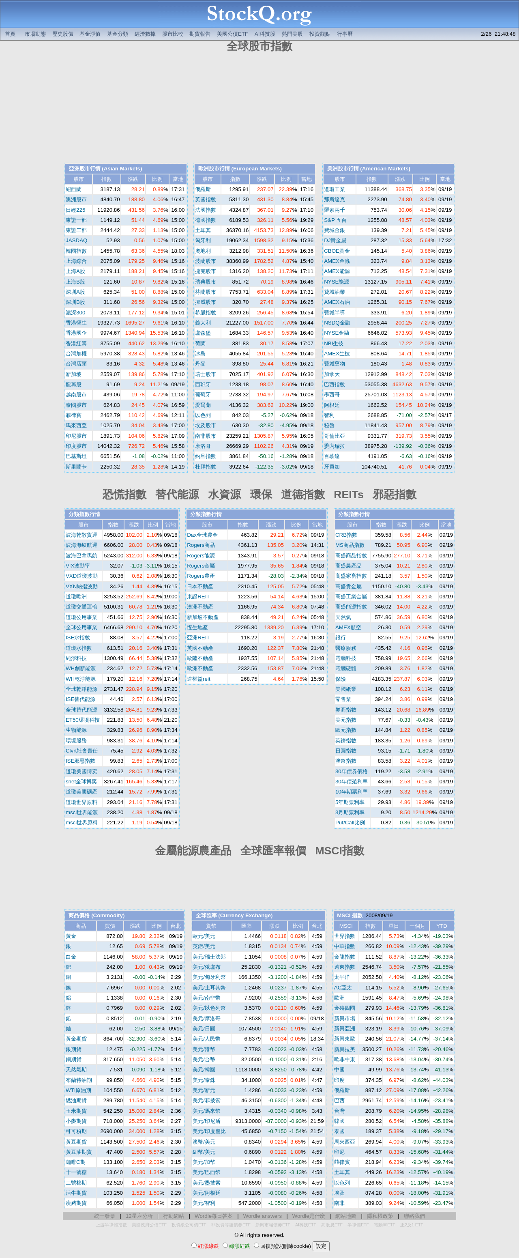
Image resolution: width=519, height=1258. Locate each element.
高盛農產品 (348, 566)
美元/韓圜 (204, 1070)
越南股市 (76, 394)
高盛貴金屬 (348, 586)
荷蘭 (200, 343)
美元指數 (345, 720)
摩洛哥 (203, 446)
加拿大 (332, 374)
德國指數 (205, 220)
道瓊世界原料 (81, 802)
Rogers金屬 (201, 566)
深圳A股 (75, 292)
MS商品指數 (350, 545)
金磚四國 (344, 1008)
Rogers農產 (201, 576)
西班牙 (203, 384)
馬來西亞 (76, 425)
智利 (329, 415)
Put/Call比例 (350, 822)
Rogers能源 (201, 556)
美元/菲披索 (207, 1100)
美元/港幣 (204, 1049)
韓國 (339, 1121)
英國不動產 (200, 648)
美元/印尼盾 (207, 1121)
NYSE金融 (336, 333)
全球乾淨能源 (81, 689)
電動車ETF (384, 1224)
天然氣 (343, 617)
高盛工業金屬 (351, 597)
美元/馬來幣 (207, 1111)
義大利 (203, 323)
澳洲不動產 (200, 607)
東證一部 (76, 220)
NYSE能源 (336, 282)
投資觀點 (319, 34)
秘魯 (329, 425)
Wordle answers (262, 1216)
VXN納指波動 (82, 586)
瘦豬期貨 (76, 1203)
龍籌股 (73, 384)
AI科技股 (265, 34)
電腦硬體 (345, 668)
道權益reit (198, 679)
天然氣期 (76, 1070)
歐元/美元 (204, 936)
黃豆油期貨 (79, 1152)
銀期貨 (73, 1049)
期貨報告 (199, 34)
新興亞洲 (344, 1029)
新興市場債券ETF (272, 1224)
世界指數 (344, 936)
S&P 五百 (335, 220)
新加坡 (73, 374)
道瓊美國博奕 (81, 771)
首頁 (10, 34)
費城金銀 (334, 230)
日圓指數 (345, 751)
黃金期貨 (76, 1039)
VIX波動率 (78, 566)
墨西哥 (332, 394)
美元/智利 (204, 1203)
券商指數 (345, 710)
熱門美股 (292, 34)
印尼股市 (76, 436)
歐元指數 (345, 730)
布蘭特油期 (79, 1080)
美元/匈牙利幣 (209, 977)
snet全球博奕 (81, 781)
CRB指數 (346, 535)
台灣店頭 (76, 364)
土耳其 (203, 230)
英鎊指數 (345, 741)
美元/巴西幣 (207, 1172)
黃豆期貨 (76, 1142)
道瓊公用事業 (81, 617)
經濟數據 (145, 34)
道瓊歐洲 (76, 597)
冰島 (200, 354)
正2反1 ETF (411, 1224)
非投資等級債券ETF (231, 1224)
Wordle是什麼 (308, 1216)
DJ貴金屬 (335, 240)
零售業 (343, 699)
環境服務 (76, 741)
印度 (339, 1080)
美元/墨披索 (207, 1183)
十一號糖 (76, 1172)
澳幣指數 (345, 761)
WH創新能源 (81, 668)
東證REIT (198, 597)
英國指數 (205, 199)
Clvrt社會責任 (82, 751)
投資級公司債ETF (189, 1224)
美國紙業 (345, 689)
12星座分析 (139, 1216)
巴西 (339, 1100)
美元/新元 (204, 1090)
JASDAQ (76, 240)
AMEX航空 (348, 627)
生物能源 (76, 730)
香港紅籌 (76, 343)
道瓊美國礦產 (81, 792)
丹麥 (200, 364)
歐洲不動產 (200, 668)
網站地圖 (345, 1216)
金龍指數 (344, 957)
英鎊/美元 (204, 946)
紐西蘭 (73, 189)
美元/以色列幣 (209, 1008)
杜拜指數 (205, 467)
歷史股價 (62, 34)
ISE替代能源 (80, 699)
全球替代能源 (81, 710)
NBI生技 (333, 343)
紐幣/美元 (204, 1152)
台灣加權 (76, 354)
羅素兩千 (334, 210)
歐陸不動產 (200, 658)
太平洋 (342, 977)
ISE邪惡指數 (80, 761)
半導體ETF (358, 1224)
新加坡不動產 (203, 617)
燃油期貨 (76, 1100)
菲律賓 (73, 415)
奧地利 (203, 251)
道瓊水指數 (79, 648)
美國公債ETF (232, 34)
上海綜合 (76, 261)
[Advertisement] (259, 108)
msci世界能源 (82, 812)
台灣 (339, 1111)
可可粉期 (76, 1131)
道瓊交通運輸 (81, 607)
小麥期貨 (76, 1121)
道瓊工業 (334, 189)
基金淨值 (90, 34)
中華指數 (344, 946)
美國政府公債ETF (149, 1224)
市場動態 (35, 34)
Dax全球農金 (202, 535)
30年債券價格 (351, 771)
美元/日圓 (204, 1029)
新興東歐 (344, 1039)
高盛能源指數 (351, 607)
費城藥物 (334, 364)
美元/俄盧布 (207, 967)
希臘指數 (205, 313)
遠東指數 (344, 967)
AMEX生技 (337, 354)
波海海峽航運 (81, 545)
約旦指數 (205, 456)
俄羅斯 (203, 189)
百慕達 (332, 456)
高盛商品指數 (351, 556)
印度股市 (76, 446)
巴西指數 (334, 384)
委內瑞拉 (334, 446)
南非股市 (205, 436)
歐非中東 (344, 1059)
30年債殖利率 (351, 781)
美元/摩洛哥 (207, 1018)
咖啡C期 (76, 1162)
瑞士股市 (205, 374)
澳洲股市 (76, 199)
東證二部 (76, 230)
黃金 (71, 936)
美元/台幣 (204, 1059)
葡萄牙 (203, 394)
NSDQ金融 (337, 323)
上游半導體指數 (111, 1224)
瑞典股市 (205, 282)
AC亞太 (343, 988)
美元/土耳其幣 (209, 988)
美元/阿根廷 (207, 1193)
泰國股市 (76, 405)
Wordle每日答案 (214, 1216)
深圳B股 (75, 302)
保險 (340, 679)
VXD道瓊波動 (82, 576)
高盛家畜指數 (351, 576)
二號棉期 (76, 1183)
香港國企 (76, 333)
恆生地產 (197, 627)
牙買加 (332, 467)
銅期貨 (73, 1059)
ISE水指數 (78, 637)
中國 (339, 1070)
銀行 (340, 637)
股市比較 (172, 34)
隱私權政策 (380, 1216)
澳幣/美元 (204, 1142)
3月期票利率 (350, 812)
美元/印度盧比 (209, 1131)
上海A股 (75, 271)
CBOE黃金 (337, 251)
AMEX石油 (337, 302)
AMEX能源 (337, 271)
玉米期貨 (76, 1111)
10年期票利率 (351, 792)
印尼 (339, 1152)
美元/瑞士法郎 (209, 957)
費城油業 (334, 292)
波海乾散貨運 (81, 535)
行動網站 (173, 1216)
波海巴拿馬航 (81, 556)
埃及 (339, 1193)
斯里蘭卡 (76, 467)
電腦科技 (345, 658)
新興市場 (344, 1018)
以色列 (203, 415)
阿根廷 (332, 405)
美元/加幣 (204, 1162)
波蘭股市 (205, 261)
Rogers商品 (201, 545)
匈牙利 (203, 240)
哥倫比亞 (334, 436)
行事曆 (345, 34)
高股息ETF (332, 1224)
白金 (71, 957)
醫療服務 (345, 648)
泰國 (339, 1131)
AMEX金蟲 (337, 261)
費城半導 (334, 313)
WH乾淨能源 (81, 679)
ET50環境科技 (83, 720)
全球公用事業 (81, 627)
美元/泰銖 (204, 1080)
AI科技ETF (305, 1224)
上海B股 (75, 282)
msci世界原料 (82, 822)
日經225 (75, 210)
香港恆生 (76, 323)
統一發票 (104, 1216)
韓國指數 (76, 251)
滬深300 (75, 313)
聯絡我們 (414, 1216)
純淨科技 (76, 658)
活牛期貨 (76, 1193)
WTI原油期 (78, 1090)
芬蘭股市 (205, 292)
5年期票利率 (350, 802)
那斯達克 (334, 199)
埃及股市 (205, 425)
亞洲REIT (198, 637)
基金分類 (117, 34)
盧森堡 (203, 333)
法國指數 (205, 210)
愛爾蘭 (203, 405)
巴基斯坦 (76, 456)
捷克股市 (205, 271)
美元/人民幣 (207, 1039)
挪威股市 (205, 302)
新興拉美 (344, 1049)
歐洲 (339, 998)
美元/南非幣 (207, 998)
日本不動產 (200, 586)
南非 (339, 1203)
